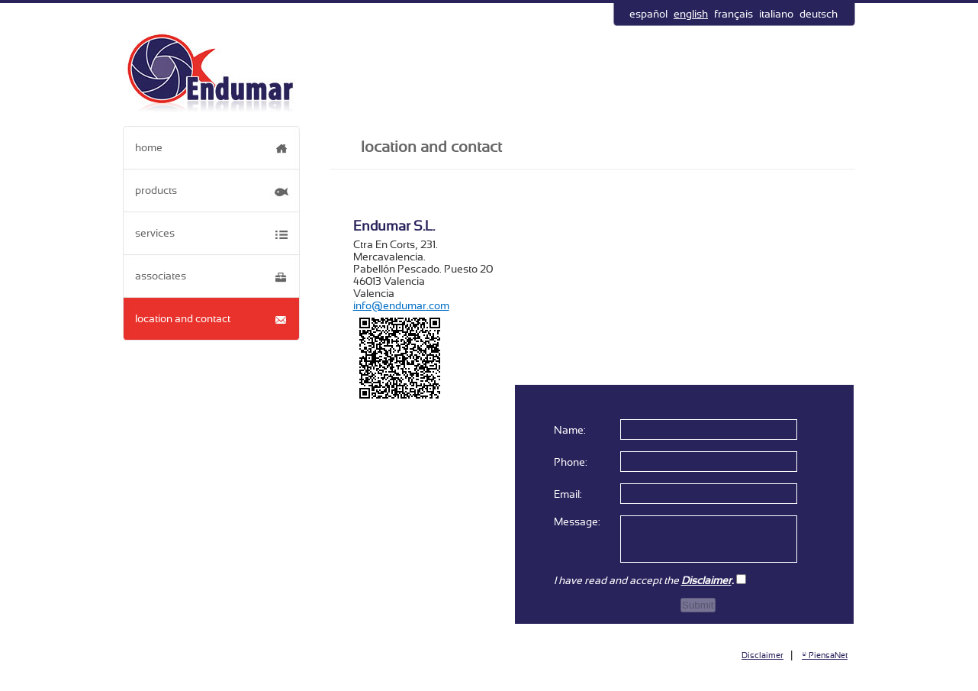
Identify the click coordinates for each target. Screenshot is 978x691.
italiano (776, 14)
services (155, 233)
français (733, 14)
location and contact (182, 318)
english (691, 14)
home (148, 147)
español (648, 14)
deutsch (818, 14)
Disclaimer (762, 655)
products (156, 190)
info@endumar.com (401, 305)
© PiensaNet (825, 655)
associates (160, 276)
